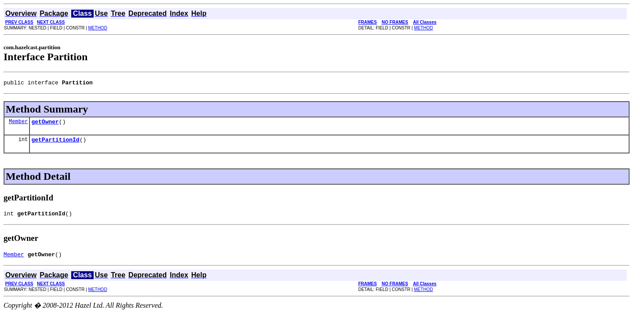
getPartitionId (55, 143)
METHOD (97, 27)
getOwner (44, 124)
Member (18, 123)
